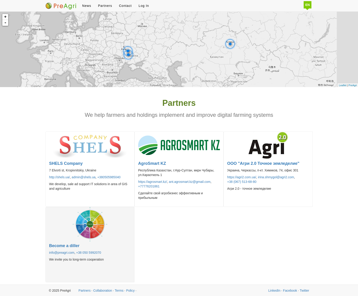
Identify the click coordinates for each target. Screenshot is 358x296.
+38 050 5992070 (88, 252)
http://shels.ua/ (59, 177)
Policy (130, 290)
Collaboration (102, 290)
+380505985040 (109, 177)
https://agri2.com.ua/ (241, 177)
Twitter (304, 290)
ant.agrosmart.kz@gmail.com (190, 182)
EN (307, 5)
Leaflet (342, 85)
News (86, 6)
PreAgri (352, 85)
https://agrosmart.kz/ (152, 182)
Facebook (290, 290)
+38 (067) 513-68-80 (241, 182)
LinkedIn (274, 290)
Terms (119, 290)
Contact (125, 6)
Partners (105, 6)
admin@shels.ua (84, 177)
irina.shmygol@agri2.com (276, 177)
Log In (144, 6)
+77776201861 (149, 186)
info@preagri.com (61, 252)
